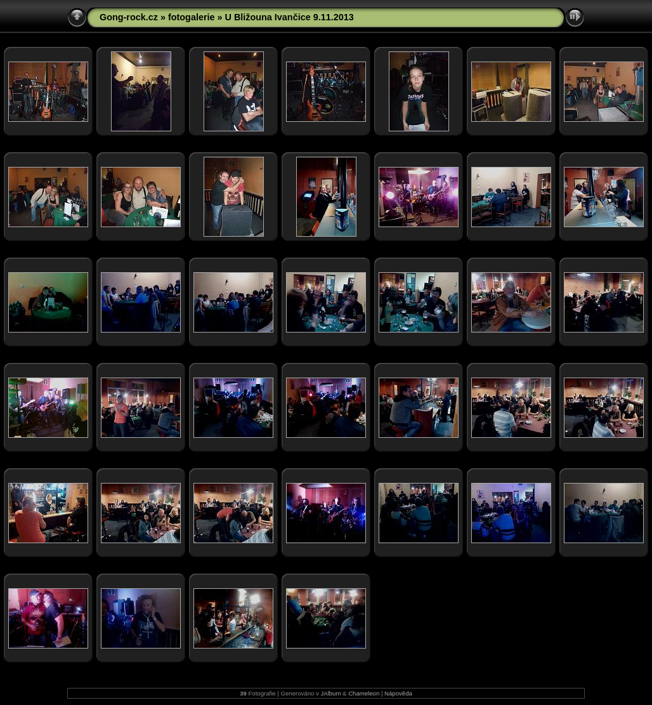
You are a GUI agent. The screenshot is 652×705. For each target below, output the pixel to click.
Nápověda (398, 693)
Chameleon (363, 693)
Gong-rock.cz (129, 17)
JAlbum (330, 693)
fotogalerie (191, 17)
